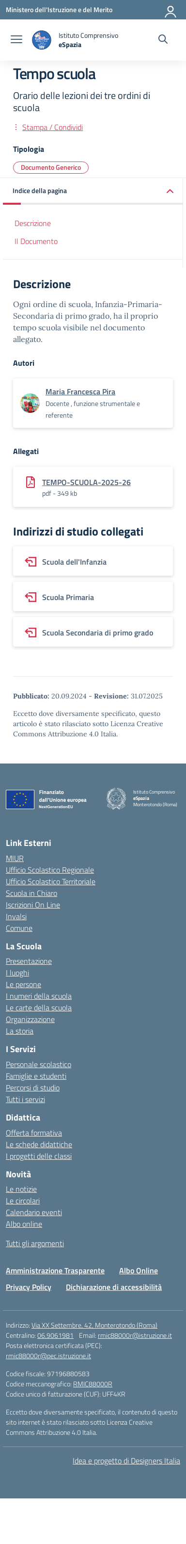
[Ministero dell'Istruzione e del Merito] (59, 9)
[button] (93, 191)
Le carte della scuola (39, 1007)
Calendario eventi (34, 1212)
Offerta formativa (34, 1132)
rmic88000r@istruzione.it (135, 1335)
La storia (19, 1031)
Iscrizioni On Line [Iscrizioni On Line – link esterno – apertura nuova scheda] (33, 904)
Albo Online (138, 1270)
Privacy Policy (28, 1287)
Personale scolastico (38, 1064)
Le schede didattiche (39, 1144)
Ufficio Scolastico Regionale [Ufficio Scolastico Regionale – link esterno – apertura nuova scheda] (50, 870)
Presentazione (29, 961)
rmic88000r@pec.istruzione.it (48, 1355)
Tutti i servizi (25, 1099)
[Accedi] (171, 9)
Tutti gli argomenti (35, 1243)
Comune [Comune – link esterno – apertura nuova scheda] (19, 928)
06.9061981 (55, 1335)
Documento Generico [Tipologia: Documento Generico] (51, 167)
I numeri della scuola (39, 996)
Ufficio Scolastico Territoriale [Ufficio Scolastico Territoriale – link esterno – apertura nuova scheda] (50, 881)
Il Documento (36, 241)
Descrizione (33, 223)
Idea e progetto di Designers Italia (126, 1460)
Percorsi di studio (33, 1087)
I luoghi (17, 972)
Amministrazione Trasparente (55, 1270)
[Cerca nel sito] (162, 40)
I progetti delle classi (39, 1156)
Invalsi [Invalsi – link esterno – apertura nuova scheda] (16, 916)
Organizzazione (30, 1019)
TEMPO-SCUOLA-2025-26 (86, 482)
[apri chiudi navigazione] (16, 40)
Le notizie (21, 1189)
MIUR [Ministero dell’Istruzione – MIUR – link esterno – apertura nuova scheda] (15, 858)
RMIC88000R (92, 1384)
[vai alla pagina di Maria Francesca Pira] (80, 391)
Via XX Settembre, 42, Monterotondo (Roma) (94, 1325)
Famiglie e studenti (36, 1076)
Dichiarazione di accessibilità (114, 1287)
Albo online (24, 1224)
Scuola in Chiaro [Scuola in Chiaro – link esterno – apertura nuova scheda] (31, 893)
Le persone (23, 984)
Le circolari (23, 1200)
